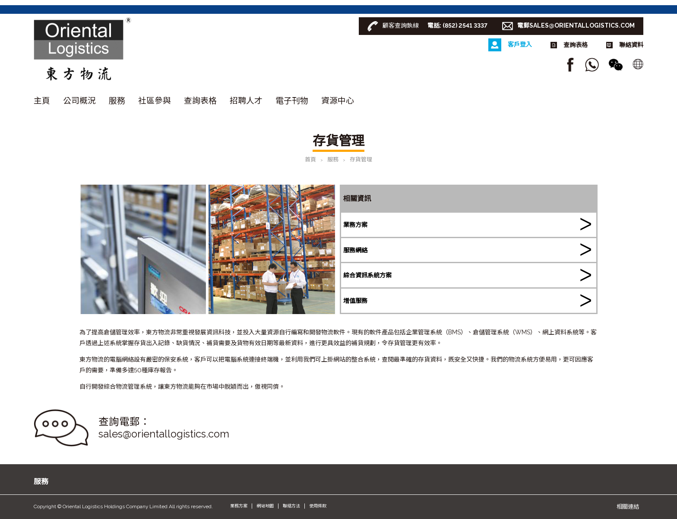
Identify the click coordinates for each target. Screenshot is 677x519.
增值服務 (355, 300)
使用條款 (317, 505)
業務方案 (355, 224)
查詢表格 (200, 100)
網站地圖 (265, 505)
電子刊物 (291, 100)
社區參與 (154, 100)
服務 (117, 100)
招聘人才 (246, 100)
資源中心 (337, 100)
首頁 (310, 159)
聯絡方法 (291, 505)
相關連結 (628, 506)
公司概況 (79, 100)
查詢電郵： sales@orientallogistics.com (163, 428)
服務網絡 (355, 250)
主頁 (42, 100)
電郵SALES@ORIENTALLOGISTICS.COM (576, 25)
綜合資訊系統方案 (367, 275)
